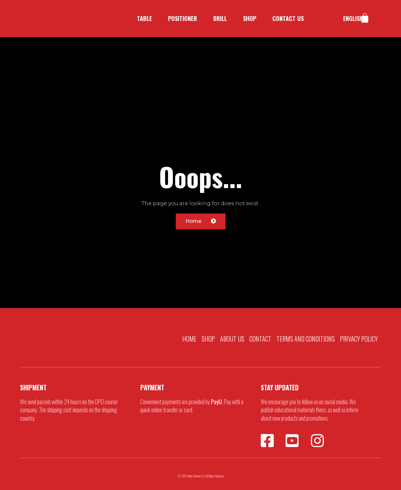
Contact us (288, 18)
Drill (220, 18)
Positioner (182, 18)
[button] (200, 221)
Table (144, 18)
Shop (249, 18)
